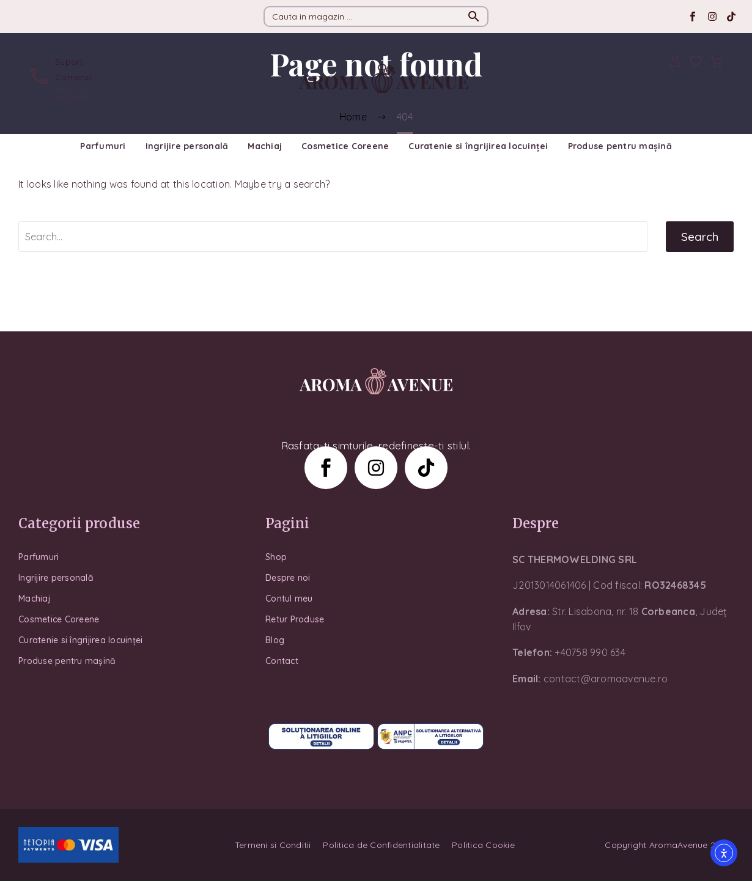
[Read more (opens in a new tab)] (63, 78)
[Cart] (716, 61)
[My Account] (675, 61)
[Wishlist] (695, 61)
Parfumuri (102, 146)
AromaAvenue (678, 844)
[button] (473, 16)
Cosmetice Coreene (345, 146)
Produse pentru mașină (620, 146)
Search (699, 236)
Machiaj (265, 146)
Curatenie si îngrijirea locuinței (478, 146)
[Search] (376, 16)
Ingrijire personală (187, 146)
